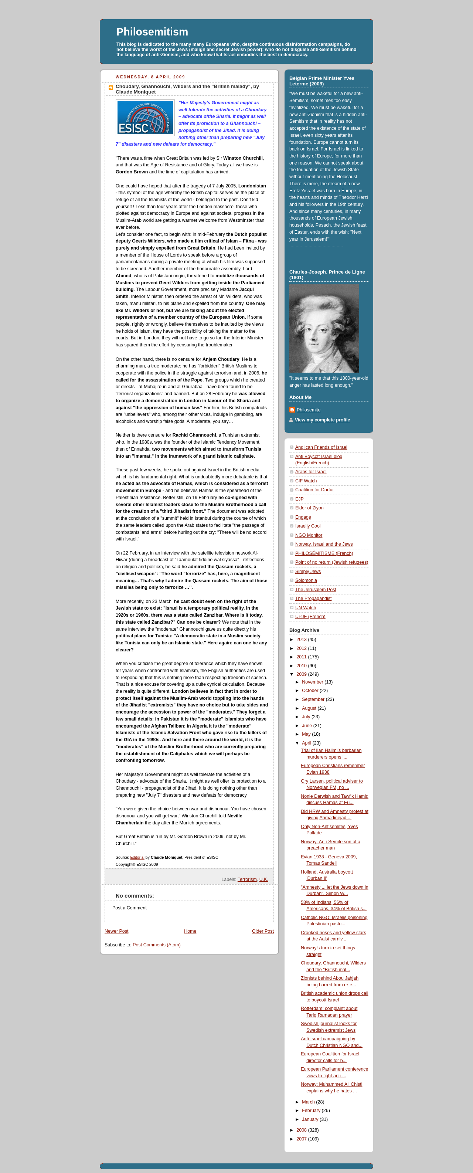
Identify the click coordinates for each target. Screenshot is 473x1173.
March (309, 1102)
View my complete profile (322, 420)
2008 (302, 1130)
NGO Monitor (308, 535)
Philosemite (308, 410)
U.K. (263, 879)
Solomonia (306, 580)
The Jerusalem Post (315, 589)
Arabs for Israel (311, 471)
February (311, 1110)
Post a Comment (129, 908)
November (313, 682)
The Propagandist (313, 598)
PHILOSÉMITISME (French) (324, 553)
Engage (303, 517)
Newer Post (116, 931)
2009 (302, 674)
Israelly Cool (308, 526)
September (314, 699)
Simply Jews (308, 571)
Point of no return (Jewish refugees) (331, 562)
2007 (302, 1139)
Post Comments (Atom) (157, 944)
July (307, 716)
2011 (302, 657)
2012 (302, 648)
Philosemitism (152, 32)
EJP (299, 499)
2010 (302, 665)
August (309, 708)
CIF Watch (306, 481)
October (311, 690)
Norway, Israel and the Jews (324, 544)
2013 (302, 639)
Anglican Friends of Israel (321, 447)
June (307, 725)
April (307, 743)
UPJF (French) (310, 616)
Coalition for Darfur (314, 489)
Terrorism (247, 879)
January (311, 1119)
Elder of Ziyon (309, 508)
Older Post (263, 931)
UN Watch (305, 607)
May (307, 734)
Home (190, 931)
